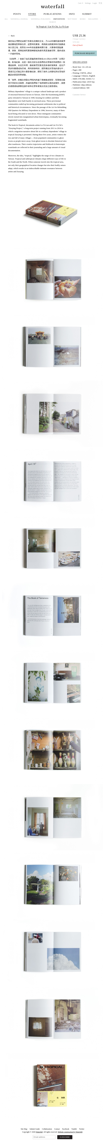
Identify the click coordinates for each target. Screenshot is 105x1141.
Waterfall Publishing (41, 19)
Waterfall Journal (19, 19)
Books (83, 19)
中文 (100, 3)
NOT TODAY (72, 19)
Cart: (80, 3)
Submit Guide (35, 1129)
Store (32, 14)
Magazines (93, 19)
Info (72, 14)
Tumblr (74, 1129)
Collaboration (47, 1129)
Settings (88, 3)
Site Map (24, 1129)
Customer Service (79, 95)
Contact (57, 1129)
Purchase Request (85, 53)
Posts (17, 14)
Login (94, 3)
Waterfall (39, 1132)
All (6, 19)
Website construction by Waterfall (70, 1132)
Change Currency (79, 39)
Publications (52, 14)
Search (52, 22)
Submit (87, 14)
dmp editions (59, 19)
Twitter (81, 1129)
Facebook (65, 1129)
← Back (11, 36)
